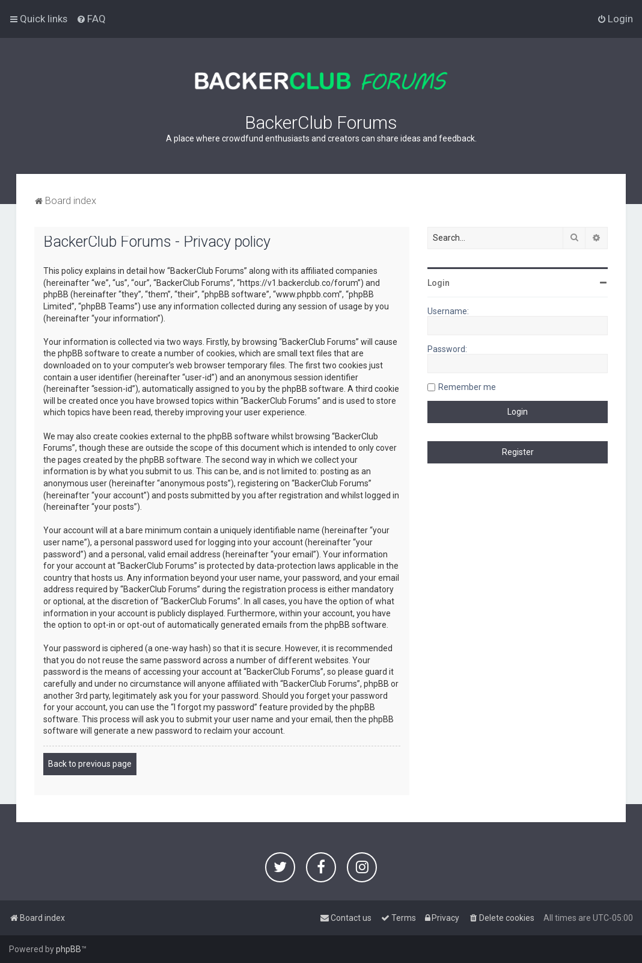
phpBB (68, 949)
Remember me (467, 387)
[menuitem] (91, 18)
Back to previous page (90, 764)
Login (438, 283)
